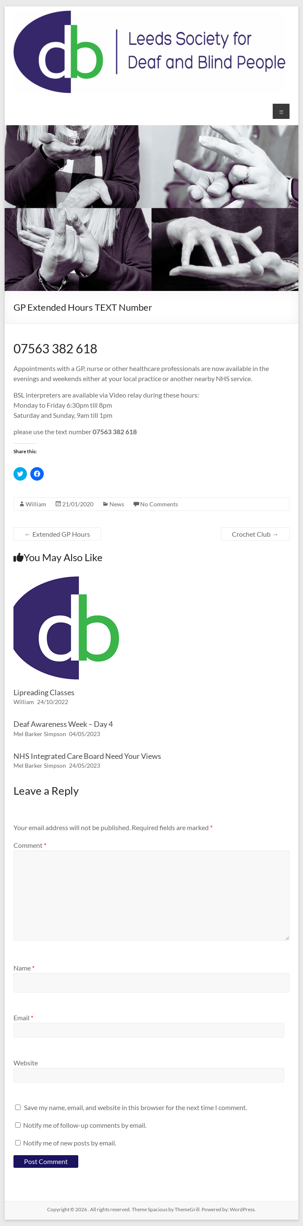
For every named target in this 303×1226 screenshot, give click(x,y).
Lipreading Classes (43, 692)
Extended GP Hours (57, 534)
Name (24, 968)
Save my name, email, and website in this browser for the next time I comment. (135, 1107)
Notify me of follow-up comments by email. (84, 1125)
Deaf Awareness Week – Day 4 (63, 724)
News (116, 504)
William (36, 504)
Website (25, 1063)
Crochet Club (255, 534)
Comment (29, 845)
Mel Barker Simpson (39, 733)
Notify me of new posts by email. (69, 1143)
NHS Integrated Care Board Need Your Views (87, 756)
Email (23, 1018)
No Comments (159, 504)
